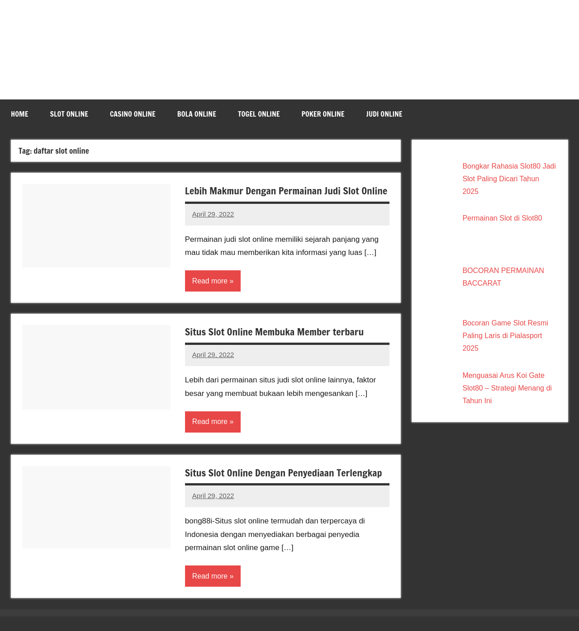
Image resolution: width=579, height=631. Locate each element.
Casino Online (133, 114)
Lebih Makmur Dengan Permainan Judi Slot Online (273, 198)
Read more (210, 295)
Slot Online (69, 114)
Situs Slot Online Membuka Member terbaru (275, 346)
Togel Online (259, 114)
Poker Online (322, 114)
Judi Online (384, 114)
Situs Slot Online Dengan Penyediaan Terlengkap (285, 487)
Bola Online (196, 114)
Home (19, 114)
